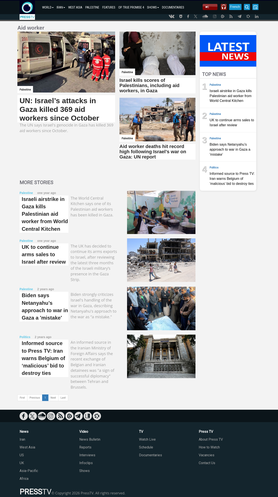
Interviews (87, 455)
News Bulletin (89, 439)
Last (63, 397)
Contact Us (207, 463)
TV (141, 432)
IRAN (61, 7)
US (22, 455)
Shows (84, 471)
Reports (85, 447)
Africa (24, 479)
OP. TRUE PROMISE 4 (131, 7)
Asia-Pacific (29, 471)
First (22, 397)
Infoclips (86, 463)
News (24, 432)
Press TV (206, 432)
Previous (35, 397)
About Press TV (211, 439)
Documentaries (150, 455)
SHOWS (153, 7)
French (235, 7)
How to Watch (209, 447)
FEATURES (108, 7)
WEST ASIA (75, 7)
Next (53, 397)
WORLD (48, 7)
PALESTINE (92, 7)
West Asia (27, 447)
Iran (22, 439)
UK (22, 463)
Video (83, 432)
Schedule (146, 447)
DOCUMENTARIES (173, 7)
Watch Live (147, 439)
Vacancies (206, 455)
